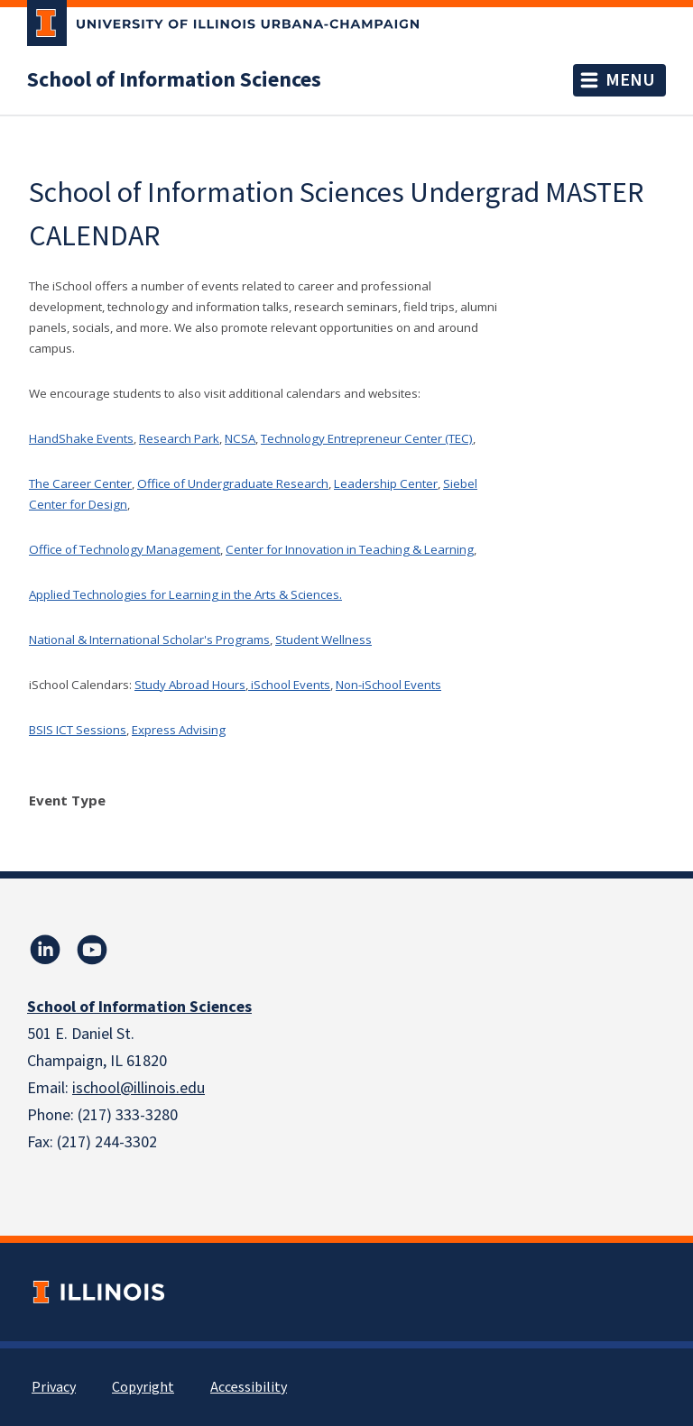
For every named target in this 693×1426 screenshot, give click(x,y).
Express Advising (179, 730)
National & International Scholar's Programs (149, 639)
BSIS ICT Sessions (77, 730)
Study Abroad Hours (189, 684)
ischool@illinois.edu (138, 1088)
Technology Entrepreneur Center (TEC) (367, 438)
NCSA (240, 438)
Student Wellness (323, 639)
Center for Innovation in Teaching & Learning (350, 549)
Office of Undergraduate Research (232, 483)
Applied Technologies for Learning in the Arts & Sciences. (185, 594)
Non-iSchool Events (388, 684)
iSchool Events (289, 684)
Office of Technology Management (124, 549)
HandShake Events (81, 438)
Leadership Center (386, 483)
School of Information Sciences (174, 80)
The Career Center (80, 483)
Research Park (179, 438)
